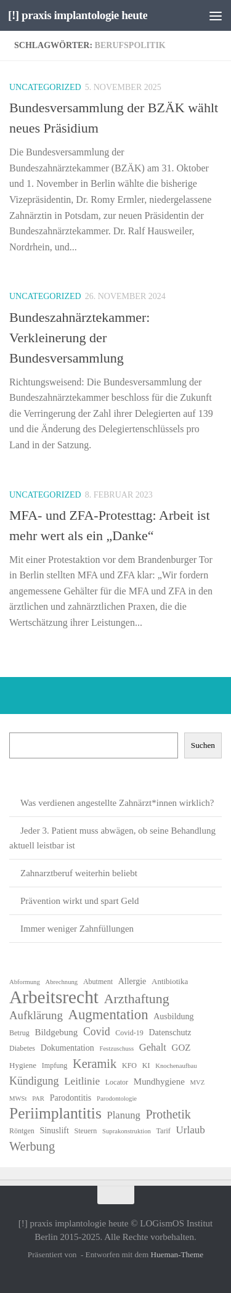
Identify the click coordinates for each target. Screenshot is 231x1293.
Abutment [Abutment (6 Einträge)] (98, 981)
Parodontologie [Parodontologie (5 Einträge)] (117, 1098)
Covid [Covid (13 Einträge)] (96, 1031)
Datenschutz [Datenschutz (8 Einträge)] (170, 1032)
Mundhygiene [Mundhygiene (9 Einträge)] (159, 1081)
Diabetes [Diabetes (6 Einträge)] (22, 1048)
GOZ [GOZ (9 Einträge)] (181, 1048)
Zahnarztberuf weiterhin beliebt (78, 873)
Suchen (203, 745)
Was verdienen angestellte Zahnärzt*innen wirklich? (117, 803)
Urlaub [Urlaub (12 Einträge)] (190, 1130)
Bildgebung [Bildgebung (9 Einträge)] (56, 1032)
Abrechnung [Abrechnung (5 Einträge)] (61, 982)
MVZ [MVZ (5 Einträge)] (197, 1082)
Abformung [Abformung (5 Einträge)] (24, 982)
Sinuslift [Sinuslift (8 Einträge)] (53, 1130)
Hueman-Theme (176, 1254)
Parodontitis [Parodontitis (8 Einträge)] (71, 1097)
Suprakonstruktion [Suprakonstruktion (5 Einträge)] (126, 1131)
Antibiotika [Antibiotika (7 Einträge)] (170, 981)
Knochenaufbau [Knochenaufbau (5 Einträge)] (176, 1065)
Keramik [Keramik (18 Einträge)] (94, 1063)
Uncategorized (45, 87)
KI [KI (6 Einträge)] (146, 1065)
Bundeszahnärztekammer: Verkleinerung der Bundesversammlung (79, 338)
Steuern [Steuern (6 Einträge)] (86, 1131)
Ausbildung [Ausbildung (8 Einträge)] (173, 1016)
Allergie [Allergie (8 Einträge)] (132, 981)
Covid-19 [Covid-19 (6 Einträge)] (129, 1032)
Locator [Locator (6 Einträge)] (116, 1082)
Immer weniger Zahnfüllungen (77, 929)
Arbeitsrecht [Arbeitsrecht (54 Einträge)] (54, 997)
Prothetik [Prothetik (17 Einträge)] (167, 1114)
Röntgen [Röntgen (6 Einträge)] (21, 1131)
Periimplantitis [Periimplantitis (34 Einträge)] (55, 1113)
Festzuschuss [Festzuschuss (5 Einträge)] (116, 1048)
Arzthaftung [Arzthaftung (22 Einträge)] (136, 998)
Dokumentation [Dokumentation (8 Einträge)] (67, 1048)
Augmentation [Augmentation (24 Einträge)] (108, 1015)
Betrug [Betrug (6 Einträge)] (19, 1032)
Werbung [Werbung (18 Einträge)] (32, 1146)
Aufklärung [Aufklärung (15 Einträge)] (36, 1015)
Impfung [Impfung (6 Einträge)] (54, 1065)
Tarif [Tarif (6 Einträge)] (163, 1131)
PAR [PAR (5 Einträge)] (38, 1098)
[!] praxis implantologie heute (77, 15)
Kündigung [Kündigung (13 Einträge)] (34, 1081)
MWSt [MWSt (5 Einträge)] (17, 1098)
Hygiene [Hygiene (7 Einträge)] (22, 1065)
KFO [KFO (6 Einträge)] (129, 1065)
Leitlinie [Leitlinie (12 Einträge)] (82, 1081)
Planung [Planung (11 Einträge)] (123, 1115)
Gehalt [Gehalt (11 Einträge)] (152, 1047)
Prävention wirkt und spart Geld (79, 901)
